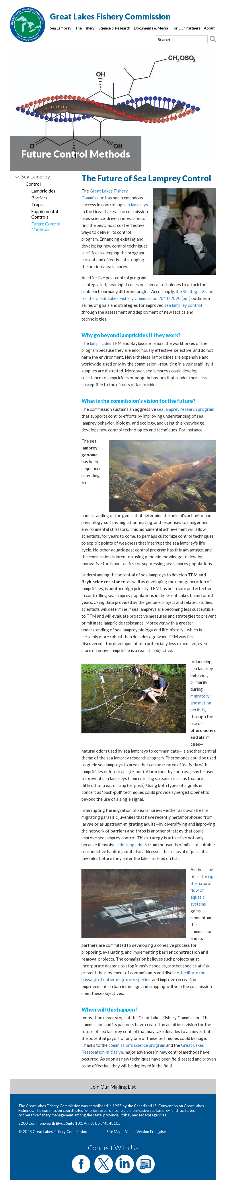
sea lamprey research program (185, 409)
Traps (37, 204)
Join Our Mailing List (113, 1086)
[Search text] (182, 39)
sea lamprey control (183, 305)
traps (123, 771)
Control (33, 183)
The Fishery (85, 28)
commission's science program (136, 1045)
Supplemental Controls (44, 214)
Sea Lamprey (60, 28)
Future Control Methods (45, 226)
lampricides (100, 343)
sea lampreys (135, 204)
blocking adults (132, 844)
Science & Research (114, 28)
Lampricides (43, 190)
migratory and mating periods (200, 702)
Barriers (39, 197)
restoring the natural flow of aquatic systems (202, 890)
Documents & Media (151, 28)
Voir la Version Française (145, 1131)
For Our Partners (186, 28)
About (209, 28)
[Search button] (212, 39)
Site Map (114, 1131)
